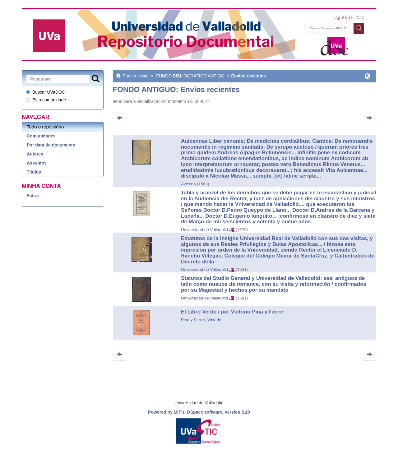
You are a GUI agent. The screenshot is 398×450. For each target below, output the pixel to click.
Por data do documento (51, 144)
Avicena (188, 184)
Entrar (32, 195)
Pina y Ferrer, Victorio (201, 320)
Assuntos (37, 162)
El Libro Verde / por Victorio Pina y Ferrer (232, 312)
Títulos (34, 171)
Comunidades (41, 135)
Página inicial (135, 75)
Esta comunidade (46, 99)
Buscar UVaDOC (45, 92)
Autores (35, 153)
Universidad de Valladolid (204, 229)
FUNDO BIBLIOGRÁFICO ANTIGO (190, 75)
